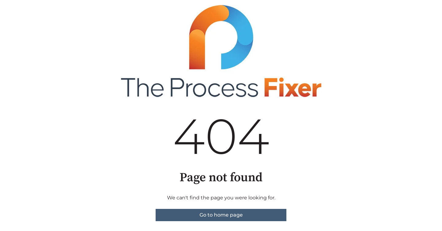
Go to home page (221, 215)
